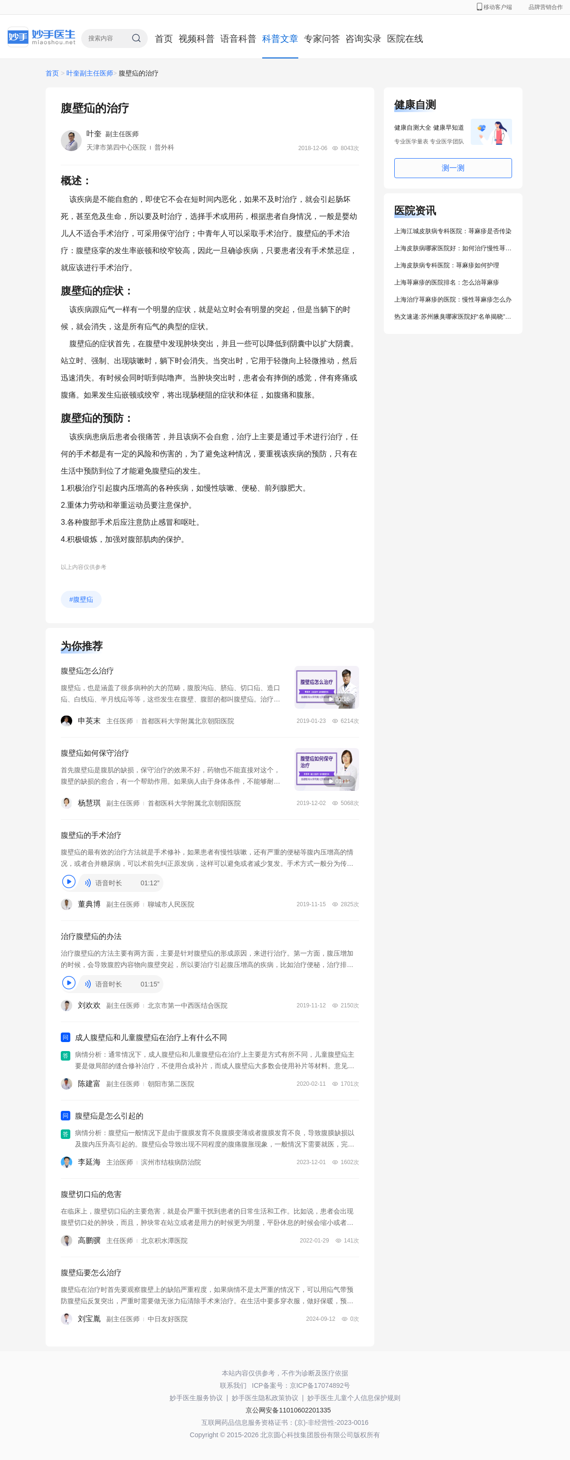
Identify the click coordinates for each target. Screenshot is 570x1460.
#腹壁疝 (81, 599)
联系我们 (233, 1385)
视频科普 (197, 39)
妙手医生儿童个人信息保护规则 (353, 1398)
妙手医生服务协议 (196, 1398)
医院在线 (405, 39)
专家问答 (322, 39)
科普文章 (280, 39)
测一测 (453, 168)
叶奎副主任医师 (89, 73)
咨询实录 (363, 39)
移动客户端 (494, 7)
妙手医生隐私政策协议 (265, 1398)
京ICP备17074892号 (320, 1385)
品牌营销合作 (546, 7)
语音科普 (238, 39)
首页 (164, 39)
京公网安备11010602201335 (288, 1410)
